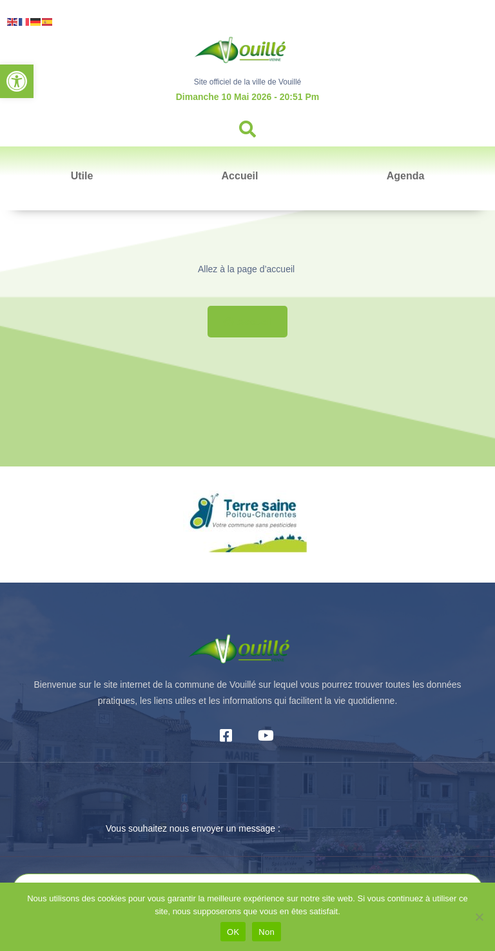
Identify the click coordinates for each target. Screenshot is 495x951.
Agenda (406, 175)
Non (266, 932)
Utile (82, 175)
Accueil (240, 175)
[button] (17, 81)
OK (233, 932)
